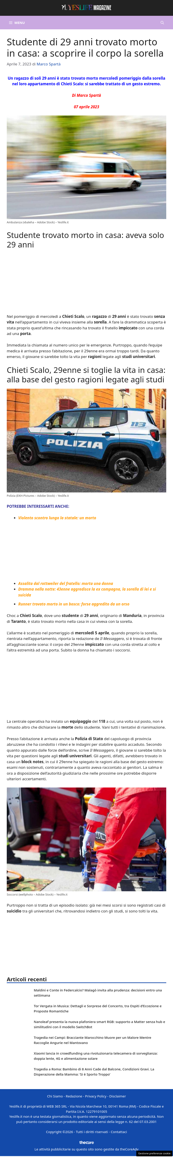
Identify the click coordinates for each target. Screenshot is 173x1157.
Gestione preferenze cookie (154, 1153)
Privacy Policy (96, 1096)
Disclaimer (117, 1096)
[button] (162, 22)
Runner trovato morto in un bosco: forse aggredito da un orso (73, 604)
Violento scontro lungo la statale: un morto (57, 517)
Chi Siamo (55, 1096)
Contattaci (119, 1131)
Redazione (74, 1096)
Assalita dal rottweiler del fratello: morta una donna (65, 583)
